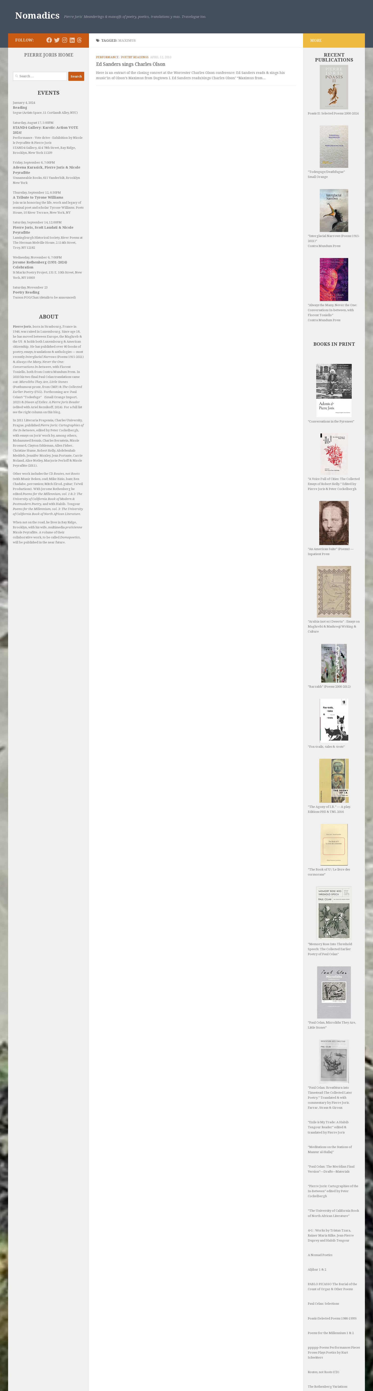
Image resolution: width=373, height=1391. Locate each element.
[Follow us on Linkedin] (72, 40)
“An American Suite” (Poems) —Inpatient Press (330, 528)
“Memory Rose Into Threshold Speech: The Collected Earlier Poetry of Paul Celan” (330, 921)
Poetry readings (135, 57)
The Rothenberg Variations (327, 1386)
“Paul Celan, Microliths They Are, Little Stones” (332, 997)
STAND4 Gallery (24, 147)
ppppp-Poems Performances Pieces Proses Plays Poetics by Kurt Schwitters (334, 1352)
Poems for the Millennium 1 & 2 (331, 1333)
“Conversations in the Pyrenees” (331, 393)
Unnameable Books (27, 178)
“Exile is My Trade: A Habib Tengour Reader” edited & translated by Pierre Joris (328, 1127)
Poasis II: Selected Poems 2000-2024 (333, 90)
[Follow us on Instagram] (64, 40)
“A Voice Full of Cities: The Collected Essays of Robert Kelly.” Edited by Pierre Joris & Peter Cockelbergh (334, 462)
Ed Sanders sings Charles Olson (130, 64)
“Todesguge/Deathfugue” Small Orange (328, 152)
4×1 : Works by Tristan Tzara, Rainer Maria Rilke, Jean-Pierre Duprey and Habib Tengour (331, 1235)
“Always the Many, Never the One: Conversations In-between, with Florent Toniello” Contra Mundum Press (332, 290)
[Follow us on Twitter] (57, 40)
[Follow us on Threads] (79, 40)
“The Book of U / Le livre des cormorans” (329, 850)
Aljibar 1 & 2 (317, 1269)
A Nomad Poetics (320, 1255)
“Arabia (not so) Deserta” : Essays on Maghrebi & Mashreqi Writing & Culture (334, 599)
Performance (107, 57)
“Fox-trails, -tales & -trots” (328, 723)
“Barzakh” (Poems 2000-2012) (329, 666)
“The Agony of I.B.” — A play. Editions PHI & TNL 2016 (329, 786)
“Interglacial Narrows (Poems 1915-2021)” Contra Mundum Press (334, 218)
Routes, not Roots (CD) (323, 1372)
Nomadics (37, 15)
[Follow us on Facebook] (49, 40)
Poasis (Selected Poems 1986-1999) (332, 1318)
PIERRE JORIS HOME (48, 55)
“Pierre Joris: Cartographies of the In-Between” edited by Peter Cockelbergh (333, 1191)
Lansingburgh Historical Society (36, 237)
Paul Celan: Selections (323, 1303)
